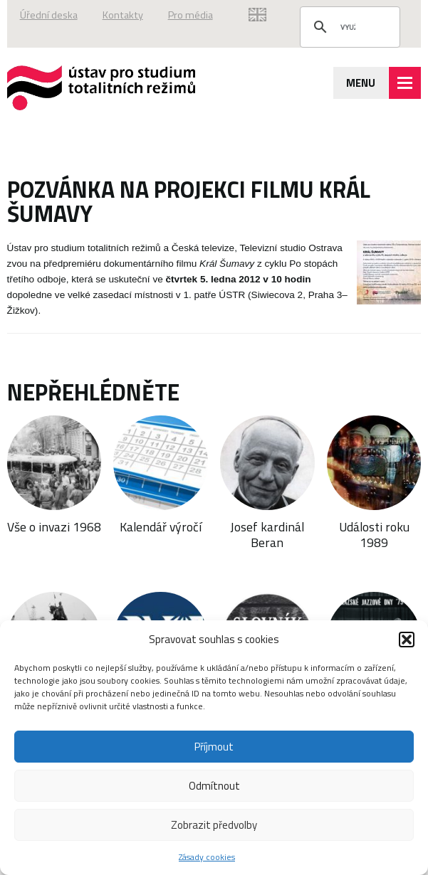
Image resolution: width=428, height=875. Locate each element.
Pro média (190, 15)
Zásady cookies (207, 857)
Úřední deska (49, 15)
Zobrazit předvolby (214, 825)
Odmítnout (214, 786)
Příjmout (214, 746)
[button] (407, 639)
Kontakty (123, 15)
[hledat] (347, 27)
